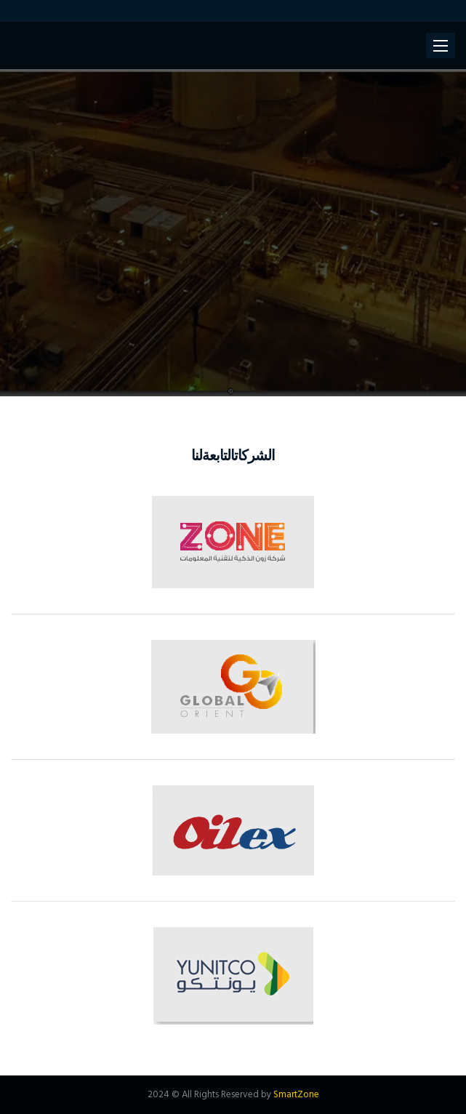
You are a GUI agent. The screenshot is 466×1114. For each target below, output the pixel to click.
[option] (233, 232)
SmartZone (296, 1094)
